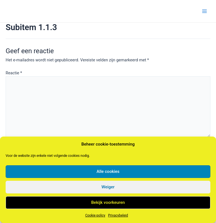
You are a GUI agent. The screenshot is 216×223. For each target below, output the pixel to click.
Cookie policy (95, 215)
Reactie (14, 72)
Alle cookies (108, 171)
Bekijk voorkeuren (108, 202)
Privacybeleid (118, 215)
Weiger (108, 186)
